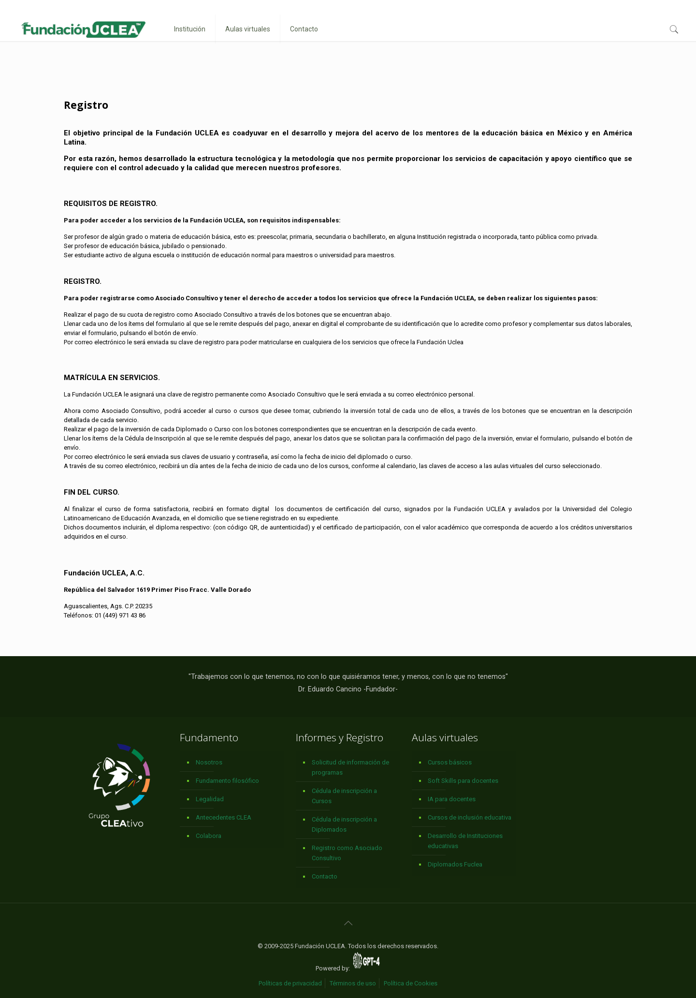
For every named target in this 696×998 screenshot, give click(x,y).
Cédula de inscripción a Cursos (344, 796)
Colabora (208, 835)
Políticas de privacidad (290, 983)
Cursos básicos (450, 762)
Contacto (324, 876)
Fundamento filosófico (227, 780)
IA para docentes (452, 799)
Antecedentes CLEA (223, 817)
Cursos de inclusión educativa (469, 817)
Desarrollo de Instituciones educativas (465, 841)
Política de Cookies (410, 983)
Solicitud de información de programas (350, 767)
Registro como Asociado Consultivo (347, 853)
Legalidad (210, 799)
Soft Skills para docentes (463, 780)
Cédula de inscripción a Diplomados (344, 824)
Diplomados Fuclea (455, 864)
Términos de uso (353, 983)
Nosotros (209, 762)
